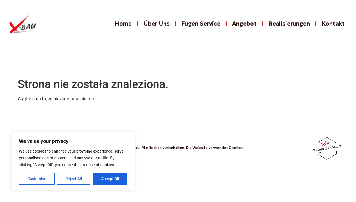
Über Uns (157, 26)
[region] (73, 161)
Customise (36, 178)
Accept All (110, 178)
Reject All (73, 178)
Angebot (244, 26)
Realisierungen (289, 26)
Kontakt (333, 26)
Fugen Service (201, 26)
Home (123, 26)
